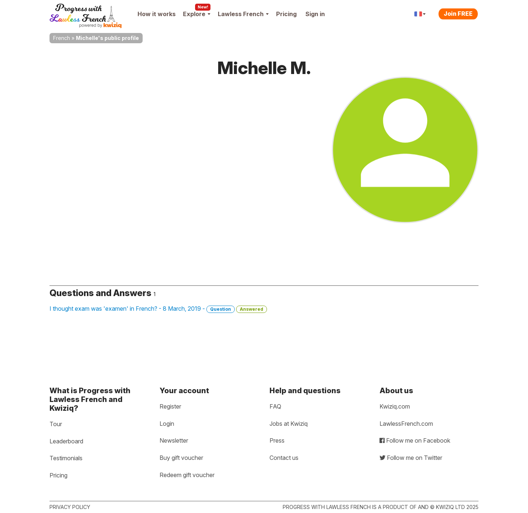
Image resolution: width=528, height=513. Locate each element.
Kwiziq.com (395, 406)
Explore (196, 14)
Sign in (315, 14)
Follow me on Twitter (411, 457)
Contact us (284, 457)
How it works (157, 14)
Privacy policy (70, 507)
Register (170, 406)
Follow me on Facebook (415, 440)
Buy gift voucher (181, 457)
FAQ (275, 406)
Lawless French (243, 14)
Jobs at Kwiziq (289, 423)
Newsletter (174, 440)
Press (277, 440)
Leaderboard (66, 441)
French (61, 38)
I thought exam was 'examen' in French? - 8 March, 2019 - (158, 309)
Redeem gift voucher (187, 475)
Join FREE (458, 13)
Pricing (286, 14)
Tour (56, 424)
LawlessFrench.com (406, 423)
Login (167, 423)
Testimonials (66, 458)
